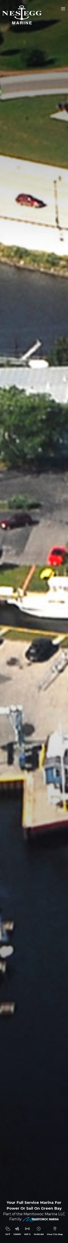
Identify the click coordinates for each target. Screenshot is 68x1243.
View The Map (55, 1234)
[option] (34, 621)
